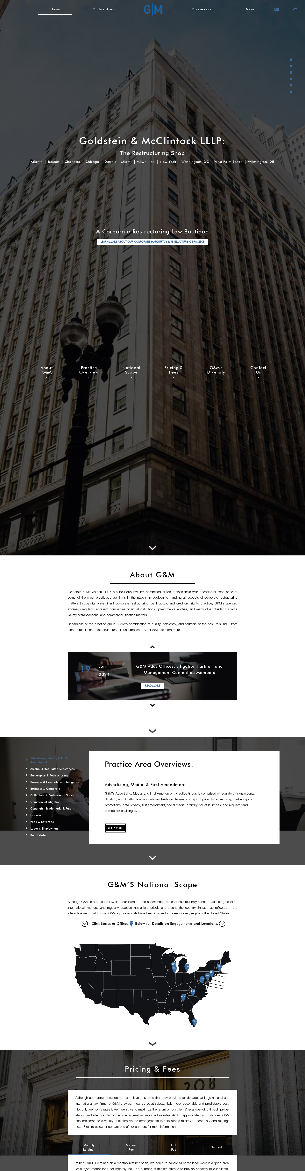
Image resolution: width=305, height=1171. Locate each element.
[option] (152, 676)
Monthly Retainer (89, 1147)
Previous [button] (65, 676)
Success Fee (131, 1147)
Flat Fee (173, 1147)
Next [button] (240, 676)
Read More (152, 684)
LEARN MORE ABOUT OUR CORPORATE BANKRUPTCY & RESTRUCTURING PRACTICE (152, 241)
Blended (216, 1147)
